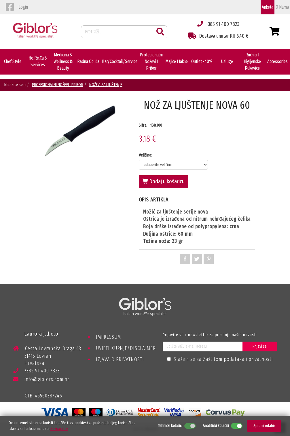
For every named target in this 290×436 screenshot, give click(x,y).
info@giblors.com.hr (41, 379)
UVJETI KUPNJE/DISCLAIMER (126, 348)
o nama (282, 7)
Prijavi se (260, 346)
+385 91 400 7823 (36, 372)
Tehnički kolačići (170, 425)
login (23, 7)
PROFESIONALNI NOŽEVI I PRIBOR (57, 84)
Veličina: (145, 155)
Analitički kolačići (216, 425)
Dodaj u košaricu (163, 181)
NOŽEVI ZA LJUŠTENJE (105, 84)
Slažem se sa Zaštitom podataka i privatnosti (223, 359)
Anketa (267, 7)
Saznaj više (59, 428)
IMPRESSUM (108, 337)
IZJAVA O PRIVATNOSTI (120, 359)
